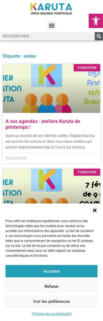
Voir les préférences (51, 301)
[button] (96, 21)
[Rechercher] (99, 36)
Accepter (51, 271)
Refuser (51, 286)
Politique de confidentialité (51, 314)
